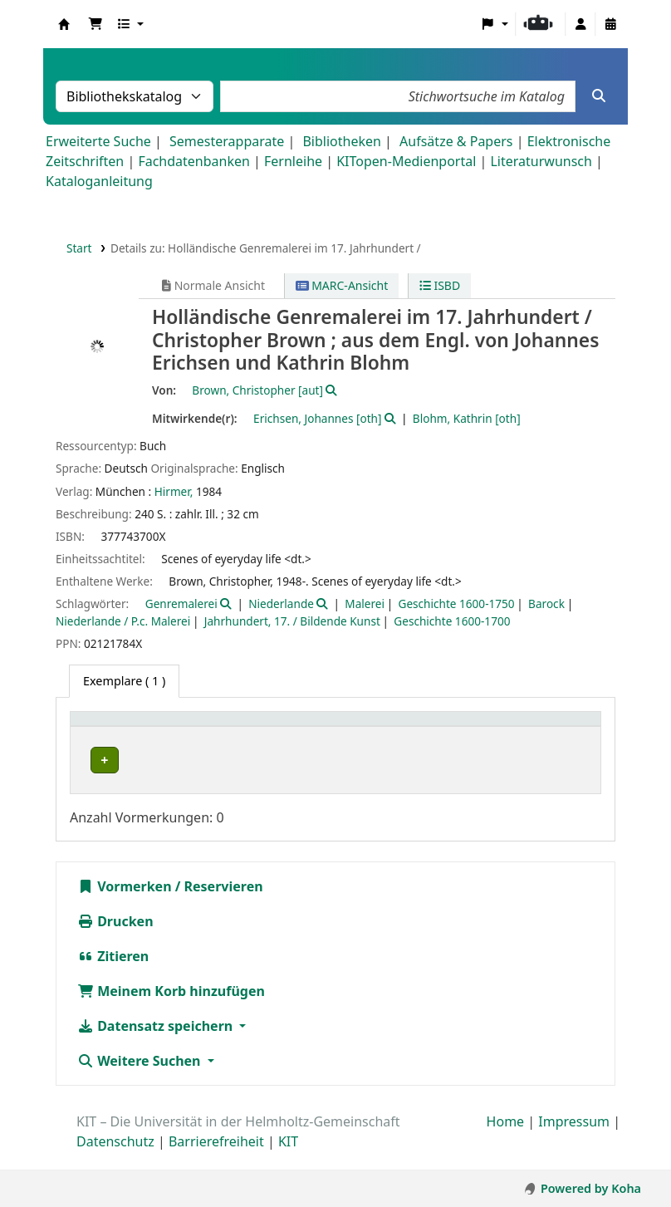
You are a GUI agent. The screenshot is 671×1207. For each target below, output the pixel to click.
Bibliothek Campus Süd (149, 760)
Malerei (364, 603)
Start (79, 248)
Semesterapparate (226, 141)
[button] (95, 24)
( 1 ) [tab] (124, 681)
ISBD (439, 285)
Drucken (115, 939)
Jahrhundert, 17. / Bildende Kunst (292, 621)
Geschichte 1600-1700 (452, 621)
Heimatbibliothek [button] (129, 727)
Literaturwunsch (540, 161)
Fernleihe (293, 161)
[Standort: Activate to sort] (390, 727)
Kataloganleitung (99, 181)
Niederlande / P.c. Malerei (123, 621)
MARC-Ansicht (342, 285)
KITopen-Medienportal (406, 161)
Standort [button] (376, 727)
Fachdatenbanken (194, 161)
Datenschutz (115, 1160)
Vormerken (124, 904)
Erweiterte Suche (98, 141)
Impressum (574, 1140)
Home (506, 1140)
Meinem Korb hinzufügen (171, 1009)
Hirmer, (173, 491)
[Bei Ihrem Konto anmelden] (580, 24)
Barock (546, 603)
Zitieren (113, 974)
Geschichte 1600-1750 (456, 603)
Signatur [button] (470, 727)
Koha (64, 24)
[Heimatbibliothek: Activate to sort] (156, 727)
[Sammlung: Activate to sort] (291, 727)
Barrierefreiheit (216, 1160)
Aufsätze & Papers (455, 141)
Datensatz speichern (156, 1044)
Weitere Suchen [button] (140, 1079)
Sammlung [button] (279, 727)
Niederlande (281, 603)
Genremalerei (181, 603)
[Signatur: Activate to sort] (483, 727)
